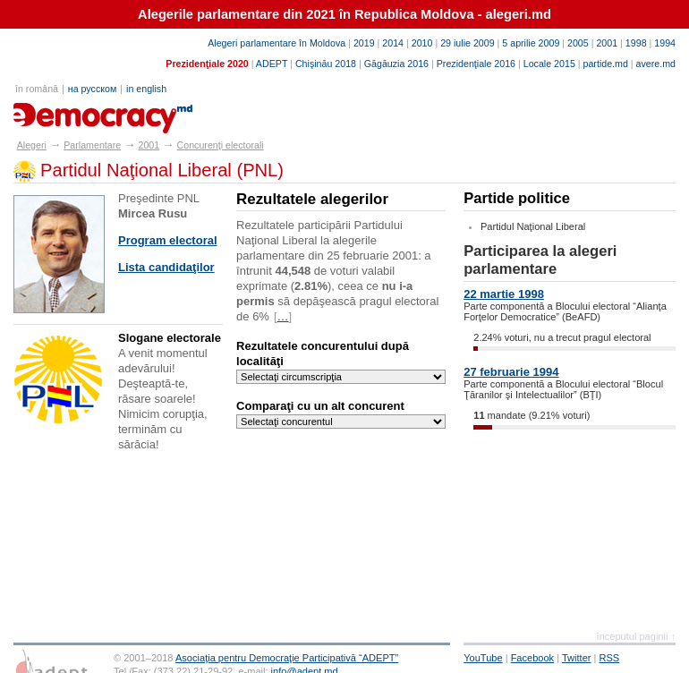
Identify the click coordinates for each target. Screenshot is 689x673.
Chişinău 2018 (325, 63)
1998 (636, 43)
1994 (665, 43)
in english (146, 88)
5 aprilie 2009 (530, 43)
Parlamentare (92, 145)
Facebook (533, 657)
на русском (92, 88)
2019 (364, 43)
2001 (606, 43)
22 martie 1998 (504, 294)
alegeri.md (54, 112)
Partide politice (517, 198)
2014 (393, 43)
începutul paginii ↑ (636, 636)
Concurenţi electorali (220, 145)
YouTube (483, 657)
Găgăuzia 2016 (396, 63)
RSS (610, 657)
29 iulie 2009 (467, 43)
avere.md (656, 63)
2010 (422, 43)
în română (36, 88)
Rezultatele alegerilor (312, 199)
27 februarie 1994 (511, 372)
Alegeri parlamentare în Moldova (276, 43)
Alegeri (32, 145)
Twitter (576, 657)
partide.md (605, 63)
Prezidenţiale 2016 (476, 63)
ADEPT (271, 63)
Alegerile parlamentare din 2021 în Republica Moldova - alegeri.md (344, 14)
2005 (578, 43)
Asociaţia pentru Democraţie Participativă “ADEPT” (286, 657)
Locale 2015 (549, 63)
